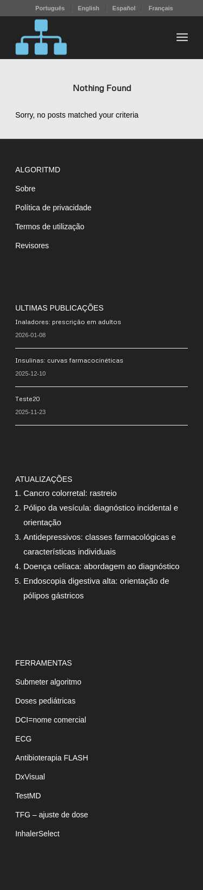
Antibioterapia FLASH (51, 757)
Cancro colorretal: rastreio (70, 493)
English (89, 8)
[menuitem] (50, 8)
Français (160, 8)
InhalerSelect (37, 833)
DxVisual (30, 776)
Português (49, 8)
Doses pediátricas (45, 700)
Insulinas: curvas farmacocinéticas (69, 360)
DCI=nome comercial (50, 719)
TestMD (28, 795)
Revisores (32, 245)
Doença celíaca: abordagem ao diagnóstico (101, 566)
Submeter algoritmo (48, 682)
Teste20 (27, 399)
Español (124, 8)
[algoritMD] (84, 37)
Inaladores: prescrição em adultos (68, 322)
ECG (23, 738)
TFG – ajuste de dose (51, 814)
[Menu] (182, 37)
